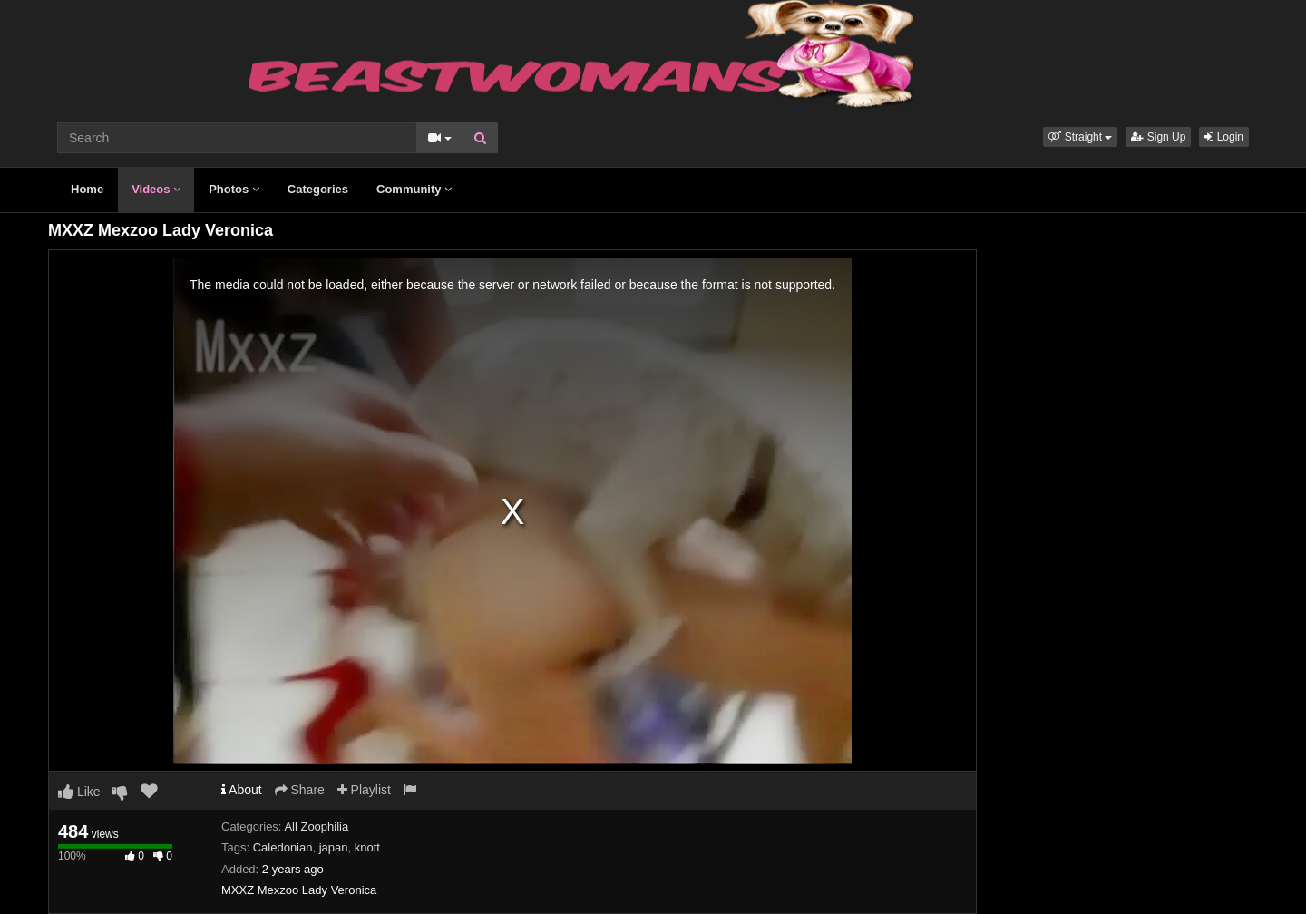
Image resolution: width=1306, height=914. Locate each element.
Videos (156, 189)
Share (300, 790)
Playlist (364, 790)
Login (1223, 137)
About (241, 790)
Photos (234, 189)
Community (414, 189)
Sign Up (1158, 137)
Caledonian (283, 847)
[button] (1080, 137)
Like (79, 791)
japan (333, 847)
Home (87, 189)
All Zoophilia (316, 826)
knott (367, 847)
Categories (318, 189)
